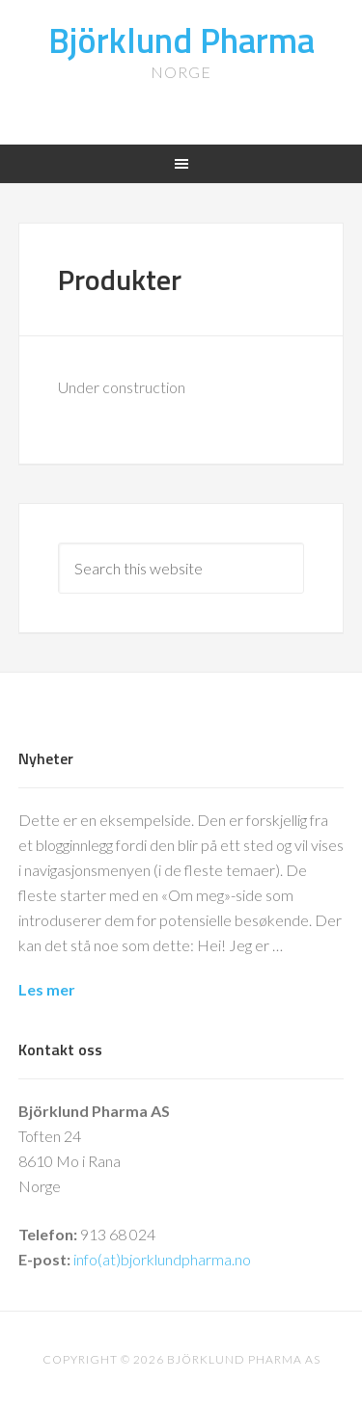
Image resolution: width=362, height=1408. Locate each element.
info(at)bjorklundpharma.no (162, 1259)
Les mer (46, 989)
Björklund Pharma (181, 39)
